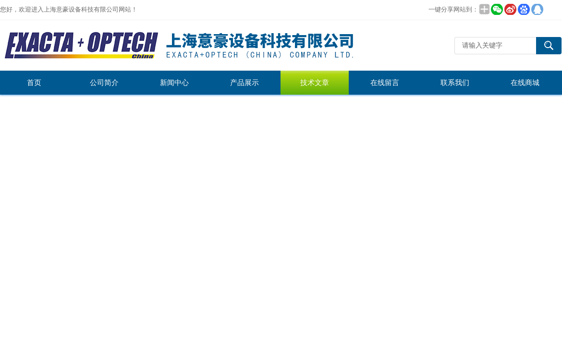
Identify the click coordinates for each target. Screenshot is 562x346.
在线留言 (384, 82)
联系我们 (454, 82)
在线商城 (525, 82)
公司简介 (104, 82)
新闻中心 (174, 82)
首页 (34, 82)
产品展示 (244, 82)
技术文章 (314, 82)
